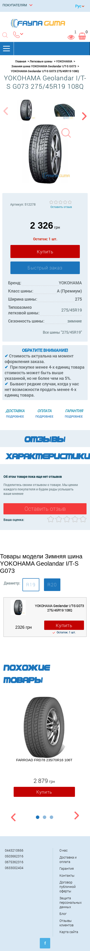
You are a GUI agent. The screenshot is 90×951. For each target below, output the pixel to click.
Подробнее (15, 416)
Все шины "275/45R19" (62, 332)
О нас (63, 850)
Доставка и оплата (68, 859)
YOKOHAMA (64, 61)
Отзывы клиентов (66, 922)
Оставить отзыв (61, 207)
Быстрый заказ (45, 268)
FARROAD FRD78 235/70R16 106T (44, 760)
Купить (45, 251)
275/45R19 (71, 310)
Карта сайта (68, 932)
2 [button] (44, 817)
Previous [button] (5, 113)
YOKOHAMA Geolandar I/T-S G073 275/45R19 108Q (59, 608)
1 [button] (37, 817)
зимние (74, 321)
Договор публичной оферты (67, 886)
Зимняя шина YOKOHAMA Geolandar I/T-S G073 (43, 66)
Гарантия (66, 868)
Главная (20, 61)
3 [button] (51, 817)
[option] (26, 110)
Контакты (66, 875)
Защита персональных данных (70, 902)
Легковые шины (41, 61)
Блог (63, 913)
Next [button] (85, 113)
